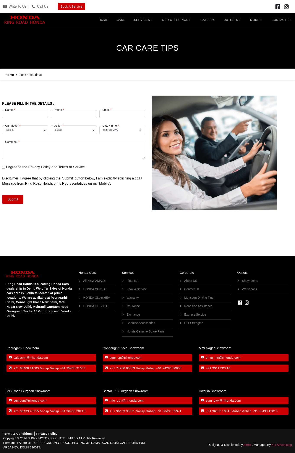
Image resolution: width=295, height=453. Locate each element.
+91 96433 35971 (122, 410)
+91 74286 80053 (122, 367)
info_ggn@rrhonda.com (127, 400)
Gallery (207, 19)
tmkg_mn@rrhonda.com (223, 357)
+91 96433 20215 (26, 410)
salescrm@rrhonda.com (31, 357)
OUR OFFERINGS (176, 19)
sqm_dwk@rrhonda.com (223, 400)
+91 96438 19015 (218, 410)
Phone (58, 109)
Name (9, 109)
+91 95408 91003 (26, 367)
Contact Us (282, 19)
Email (106, 109)
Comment (11, 141)
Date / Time (109, 125)
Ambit (247, 444)
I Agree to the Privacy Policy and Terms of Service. (46, 166)
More (256, 19)
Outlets (232, 19)
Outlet (57, 125)
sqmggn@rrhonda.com (30, 400)
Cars (121, 19)
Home (103, 19)
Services (143, 19)
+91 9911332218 (218, 367)
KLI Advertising (282, 444)
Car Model (11, 125)
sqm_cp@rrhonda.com (126, 357)
